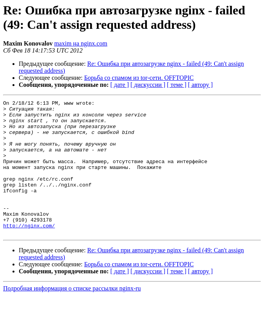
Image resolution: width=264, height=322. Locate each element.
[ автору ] (200, 84)
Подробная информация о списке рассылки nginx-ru (72, 315)
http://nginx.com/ (29, 251)
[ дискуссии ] (147, 84)
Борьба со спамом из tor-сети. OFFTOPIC (139, 77)
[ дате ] (119, 84)
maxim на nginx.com (80, 43)
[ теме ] (176, 84)
